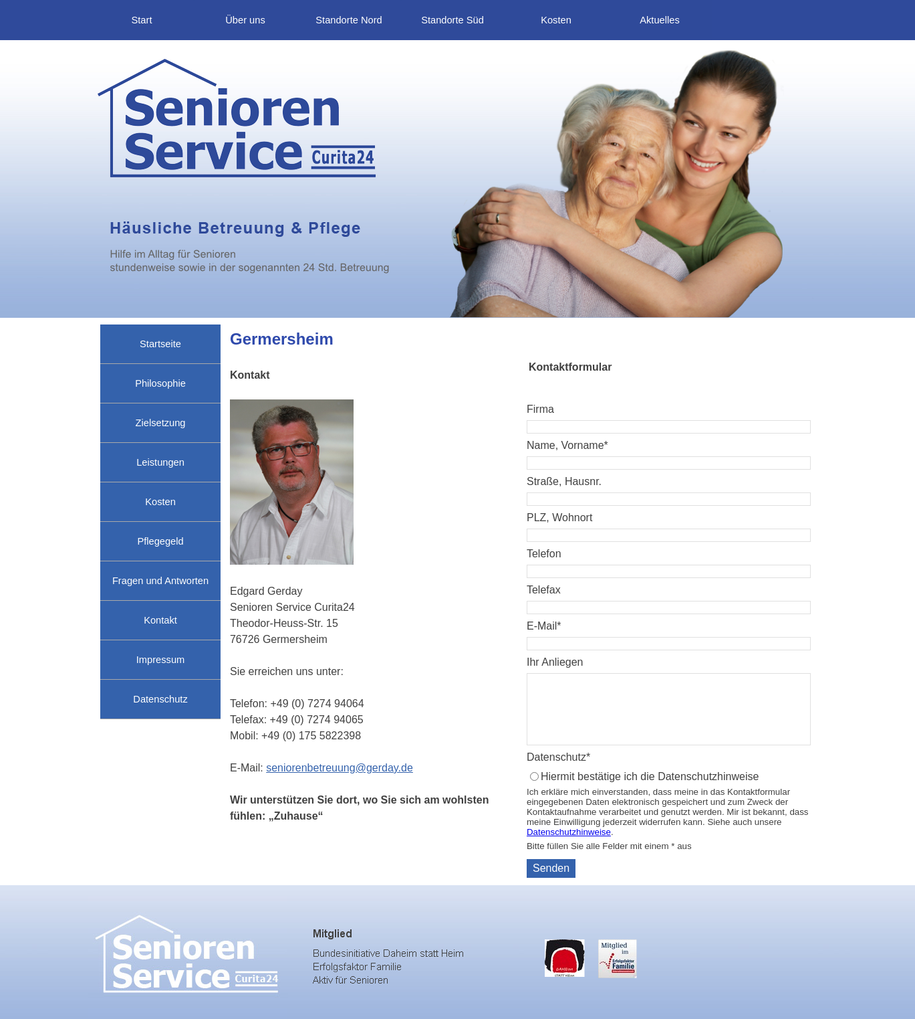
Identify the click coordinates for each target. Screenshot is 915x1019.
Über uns (245, 20)
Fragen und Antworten (160, 580)
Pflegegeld (160, 541)
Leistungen (160, 462)
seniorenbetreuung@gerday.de (339, 767)
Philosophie (160, 383)
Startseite (160, 344)
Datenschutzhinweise (569, 832)
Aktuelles (659, 20)
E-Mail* (544, 626)
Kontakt (160, 620)
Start (142, 20)
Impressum (160, 659)
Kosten (556, 20)
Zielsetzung (161, 423)
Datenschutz (160, 699)
